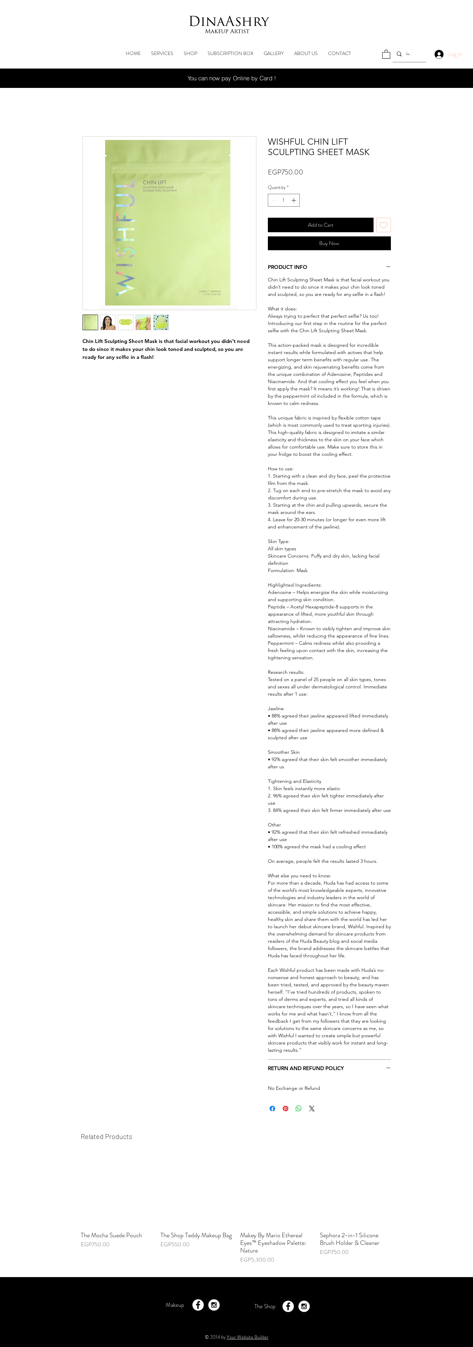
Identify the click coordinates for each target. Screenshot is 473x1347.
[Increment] (294, 200)
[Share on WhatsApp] (299, 1108)
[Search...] (409, 54)
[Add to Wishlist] (383, 225)
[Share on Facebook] (272, 1108)
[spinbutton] (284, 200)
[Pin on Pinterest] (285, 1108)
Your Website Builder (248, 1337)
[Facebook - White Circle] (198, 1305)
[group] (236, 1212)
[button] (386, 53)
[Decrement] (273, 200)
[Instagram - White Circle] (214, 1305)
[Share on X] (312, 1108)
